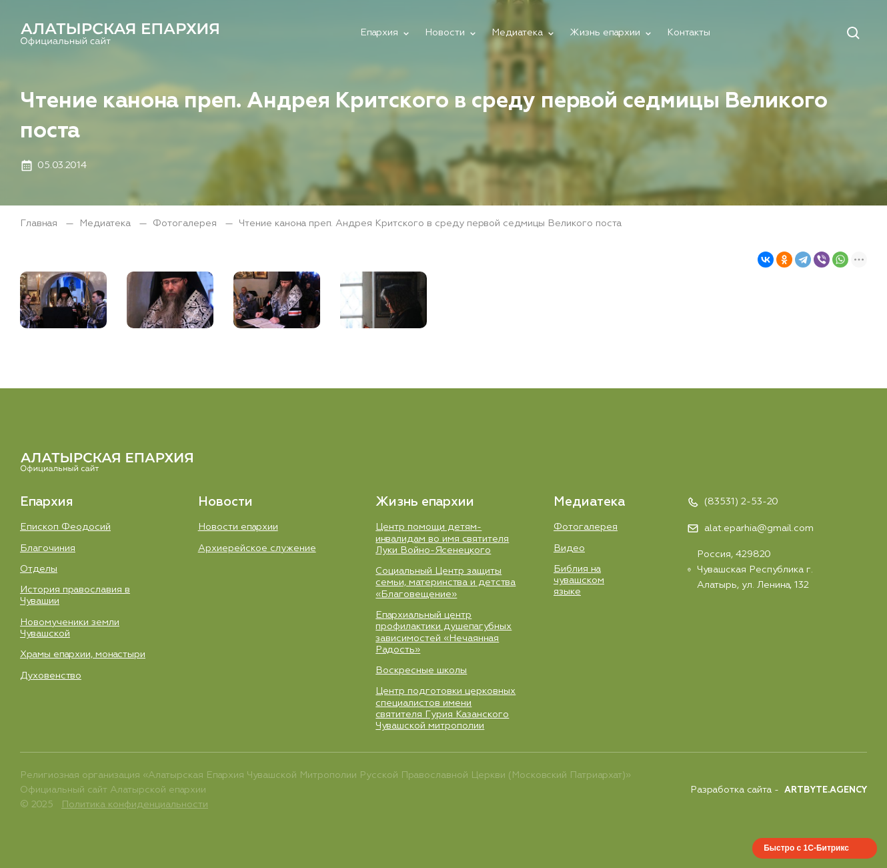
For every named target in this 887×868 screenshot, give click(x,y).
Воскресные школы (421, 670)
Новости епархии (238, 527)
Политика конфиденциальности (134, 804)
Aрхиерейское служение (257, 548)
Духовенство (50, 676)
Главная (40, 223)
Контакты (688, 32)
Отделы (38, 569)
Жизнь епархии (605, 32)
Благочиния (47, 548)
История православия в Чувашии (75, 595)
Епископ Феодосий (65, 527)
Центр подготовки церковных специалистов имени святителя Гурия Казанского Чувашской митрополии (445, 709)
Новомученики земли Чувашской (69, 628)
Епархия (379, 32)
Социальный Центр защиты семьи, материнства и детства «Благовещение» (445, 582)
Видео (569, 548)
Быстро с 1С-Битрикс (806, 848)
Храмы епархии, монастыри (82, 654)
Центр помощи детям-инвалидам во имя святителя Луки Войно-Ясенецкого (442, 538)
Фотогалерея (186, 223)
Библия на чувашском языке (579, 580)
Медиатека (517, 32)
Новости (445, 32)
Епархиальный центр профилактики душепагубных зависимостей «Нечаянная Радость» (443, 632)
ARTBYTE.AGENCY (825, 790)
